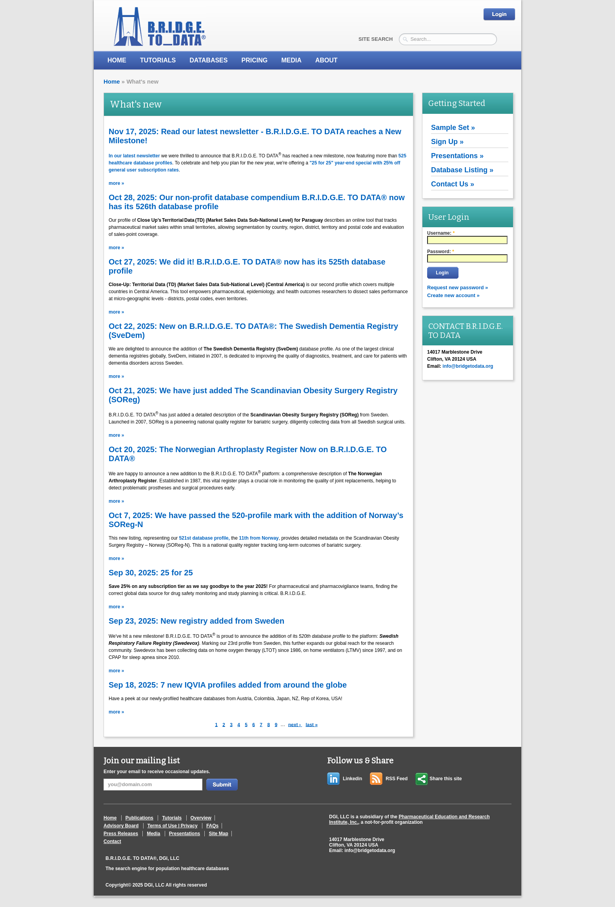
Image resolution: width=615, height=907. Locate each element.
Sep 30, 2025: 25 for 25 (151, 572)
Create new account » (453, 295)
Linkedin (352, 778)
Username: (441, 233)
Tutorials (158, 60)
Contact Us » (452, 184)
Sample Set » (453, 127)
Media (153, 833)
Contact (112, 841)
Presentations (184, 833)
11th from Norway (258, 538)
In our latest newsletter (134, 156)
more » (116, 183)
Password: (440, 251)
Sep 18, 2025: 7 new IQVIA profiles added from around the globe (228, 685)
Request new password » (457, 287)
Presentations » (457, 156)
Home (116, 60)
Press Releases (121, 833)
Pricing (254, 60)
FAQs (212, 826)
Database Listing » (462, 170)
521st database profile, (205, 538)
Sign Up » (447, 142)
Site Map (218, 833)
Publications (139, 818)
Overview (201, 818)
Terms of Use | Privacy (172, 826)
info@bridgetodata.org (369, 850)
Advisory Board (121, 826)
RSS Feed (397, 778)
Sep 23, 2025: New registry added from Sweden (196, 621)
